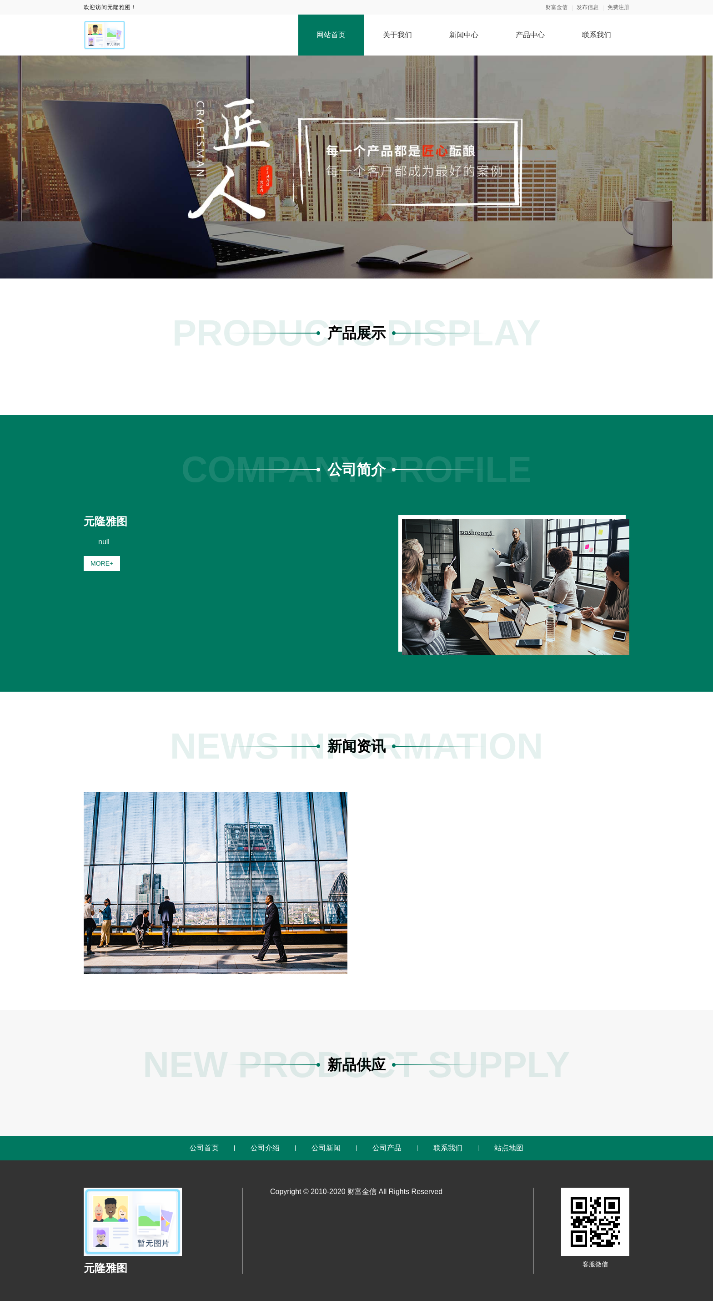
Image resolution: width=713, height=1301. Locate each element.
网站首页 (331, 35)
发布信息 (587, 7)
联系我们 (596, 35)
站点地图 (508, 1148)
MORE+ (101, 563)
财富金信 (556, 7)
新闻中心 (463, 35)
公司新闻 (326, 1148)
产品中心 (530, 35)
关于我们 (397, 35)
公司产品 (387, 1148)
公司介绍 (265, 1148)
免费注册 (618, 7)
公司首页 (204, 1148)
